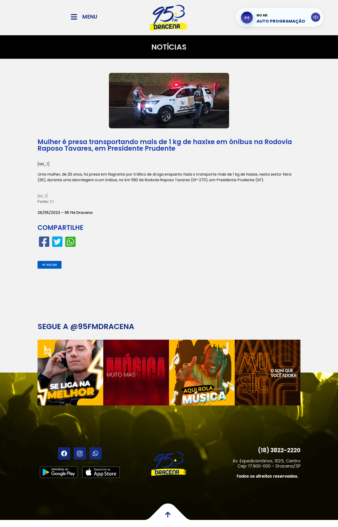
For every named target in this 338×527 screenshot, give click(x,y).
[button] (49, 265)
